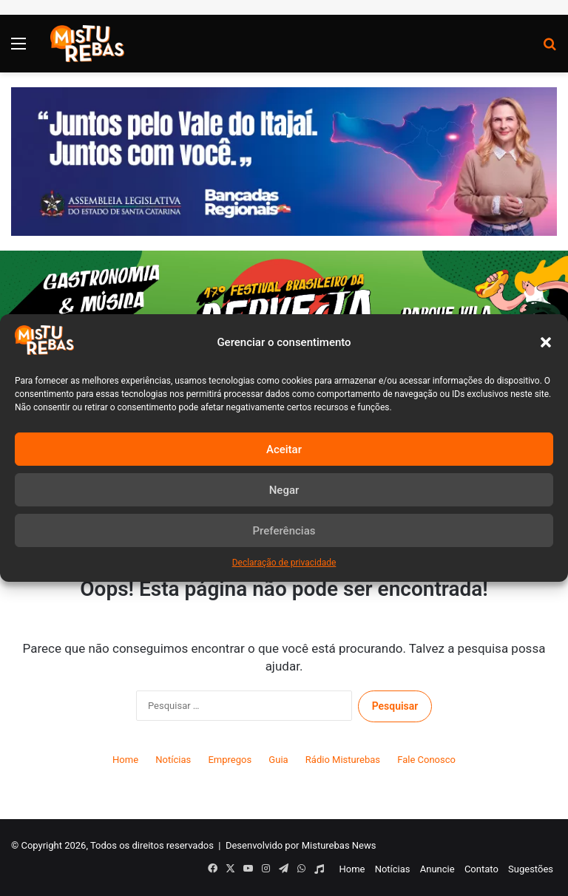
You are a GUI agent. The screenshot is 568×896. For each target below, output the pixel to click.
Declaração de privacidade (284, 562)
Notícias (173, 759)
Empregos (229, 759)
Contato (481, 869)
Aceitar (284, 449)
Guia (278, 759)
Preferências (284, 530)
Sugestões (530, 869)
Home (125, 759)
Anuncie (437, 869)
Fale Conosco (426, 759)
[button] (545, 342)
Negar (284, 490)
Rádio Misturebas (342, 759)
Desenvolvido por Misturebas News (301, 845)
